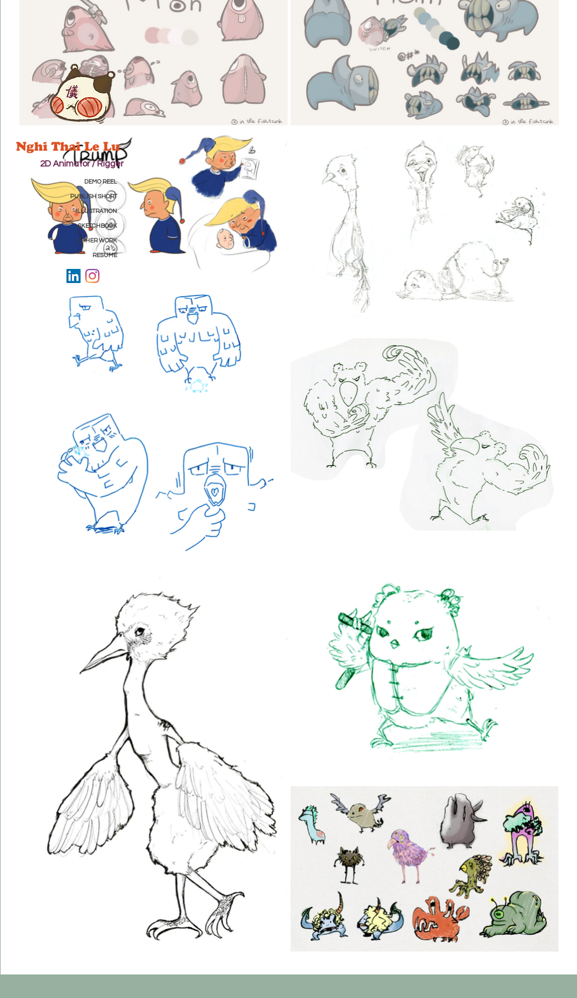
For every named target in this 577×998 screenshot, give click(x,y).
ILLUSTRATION (96, 211)
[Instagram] (92, 276)
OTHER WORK (97, 241)
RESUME (104, 255)
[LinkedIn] (73, 276)
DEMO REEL (100, 182)
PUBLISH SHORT (93, 196)
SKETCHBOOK (97, 226)
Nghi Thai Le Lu (70, 146)
